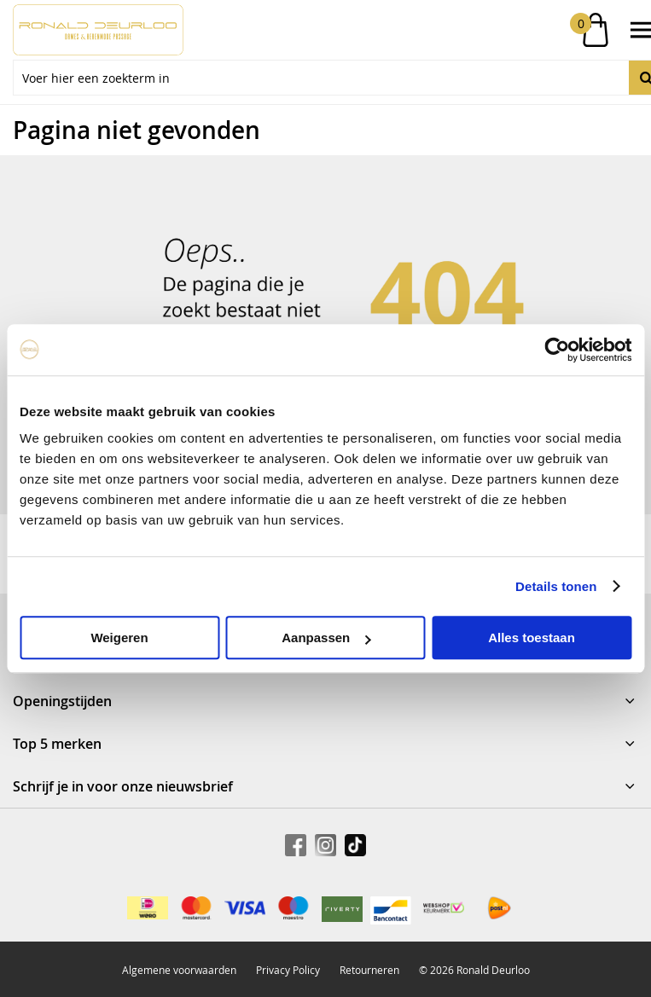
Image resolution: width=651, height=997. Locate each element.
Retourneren (369, 970)
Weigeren (119, 637)
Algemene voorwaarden (179, 970)
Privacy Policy (288, 970)
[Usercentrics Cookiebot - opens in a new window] (556, 349)
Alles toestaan (531, 637)
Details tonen (555, 586)
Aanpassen (326, 637)
